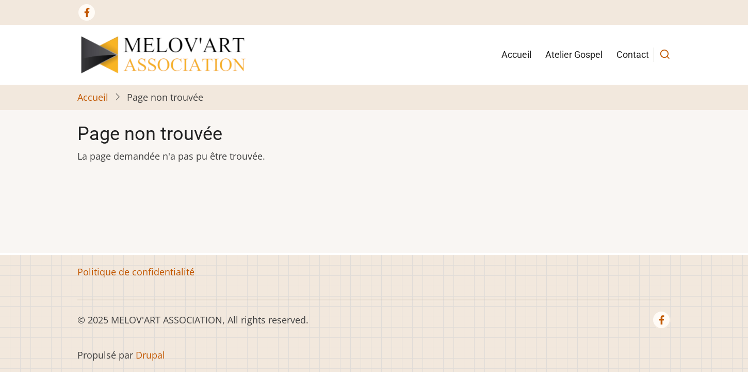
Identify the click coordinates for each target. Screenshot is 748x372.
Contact (632, 54)
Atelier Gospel (574, 54)
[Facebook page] (86, 12)
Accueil (516, 54)
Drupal (150, 355)
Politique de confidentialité (135, 272)
